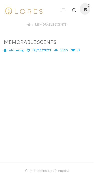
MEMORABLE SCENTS (51, 24)
